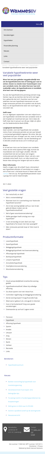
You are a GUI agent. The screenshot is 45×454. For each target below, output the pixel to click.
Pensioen (9, 317)
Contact (6, 61)
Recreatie (9, 348)
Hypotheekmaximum (15, 365)
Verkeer (9, 345)
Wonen (8, 339)
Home (4, 65)
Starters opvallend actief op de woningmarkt (24, 411)
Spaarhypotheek (12, 244)
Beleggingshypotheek (13, 247)
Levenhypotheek (12, 241)
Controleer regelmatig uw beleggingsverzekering (23, 295)
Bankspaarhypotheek (13, 257)
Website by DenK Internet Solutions (31, 448)
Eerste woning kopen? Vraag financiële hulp (21, 298)
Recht (8, 342)
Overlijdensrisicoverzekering (16, 266)
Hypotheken (8, 40)
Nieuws (6, 51)
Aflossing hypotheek (13, 323)
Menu (39, 24)
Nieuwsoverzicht (14, 415)
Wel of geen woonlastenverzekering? (19, 213)
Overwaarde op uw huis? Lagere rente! (20, 309)
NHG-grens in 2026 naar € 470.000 (20, 406)
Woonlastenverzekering (14, 269)
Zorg (7, 336)
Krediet (8, 329)
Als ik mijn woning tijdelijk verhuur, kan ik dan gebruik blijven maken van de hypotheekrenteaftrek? (22, 208)
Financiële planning (11, 46)
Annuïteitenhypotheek (14, 263)
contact (5, 174)
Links (5, 56)
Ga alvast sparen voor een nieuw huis (19, 292)
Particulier (24, 65)
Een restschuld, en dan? (14, 194)
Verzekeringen (9, 35)
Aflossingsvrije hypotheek (15, 253)
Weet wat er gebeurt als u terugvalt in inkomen (23, 301)
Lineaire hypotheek (13, 260)
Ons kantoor (8, 30)
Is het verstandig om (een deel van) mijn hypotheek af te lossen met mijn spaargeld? (22, 223)
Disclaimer (32, 446)
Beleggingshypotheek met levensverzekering (22, 250)
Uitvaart (9, 333)
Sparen (8, 326)
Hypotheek (34, 65)
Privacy (40, 446)
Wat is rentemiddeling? (14, 197)
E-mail (33, 435)
